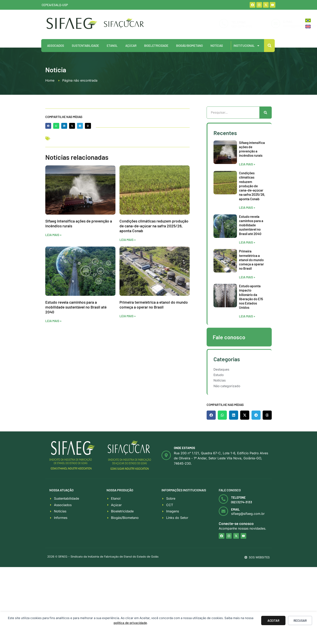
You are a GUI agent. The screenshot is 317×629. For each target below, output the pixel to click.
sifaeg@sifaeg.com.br (272, 26)
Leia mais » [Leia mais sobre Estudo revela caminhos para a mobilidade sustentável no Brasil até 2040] (53, 321)
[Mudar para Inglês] (308, 26)
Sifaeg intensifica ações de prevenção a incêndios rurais (252, 165)
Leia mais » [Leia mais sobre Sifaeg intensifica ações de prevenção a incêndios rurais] (53, 235)
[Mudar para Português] (308, 20)
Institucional (247, 45)
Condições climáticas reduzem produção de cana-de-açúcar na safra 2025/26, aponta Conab (153, 226)
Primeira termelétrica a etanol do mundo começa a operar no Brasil (153, 304)
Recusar (300, 620)
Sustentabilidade (85, 45)
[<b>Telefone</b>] (223, 500)
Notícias (216, 45)
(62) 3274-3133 (213, 26)
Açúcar (130, 45)
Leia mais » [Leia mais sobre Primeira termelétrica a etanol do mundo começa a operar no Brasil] (127, 316)
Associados (55, 45)
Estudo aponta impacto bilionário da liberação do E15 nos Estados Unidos (251, 313)
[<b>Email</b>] (223, 513)
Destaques (221, 378)
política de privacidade (130, 623)
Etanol (112, 45)
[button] (269, 45)
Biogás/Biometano (189, 45)
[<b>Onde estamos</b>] (166, 457)
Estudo (218, 384)
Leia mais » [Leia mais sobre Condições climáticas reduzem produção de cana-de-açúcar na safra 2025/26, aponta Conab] (127, 240)
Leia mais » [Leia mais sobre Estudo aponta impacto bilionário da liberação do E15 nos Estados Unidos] (247, 333)
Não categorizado (227, 396)
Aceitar (273, 620)
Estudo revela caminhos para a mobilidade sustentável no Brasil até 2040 (76, 307)
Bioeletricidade (156, 45)
